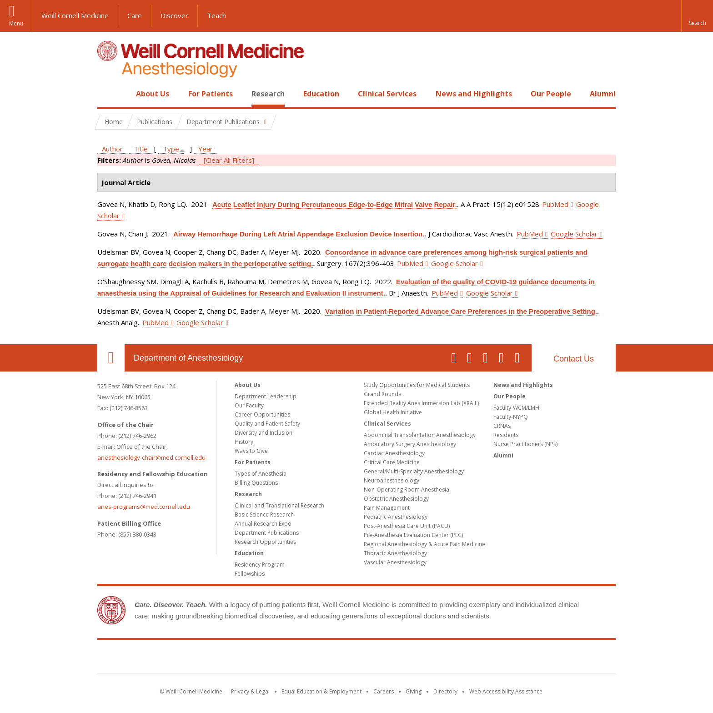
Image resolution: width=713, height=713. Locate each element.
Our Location (111, 358)
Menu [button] (16, 23)
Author (112, 148)
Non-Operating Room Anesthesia (406, 489)
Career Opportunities (262, 414)
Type (171, 148)
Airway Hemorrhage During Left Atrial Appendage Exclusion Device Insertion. (298, 234)
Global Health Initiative (393, 412)
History (244, 442)
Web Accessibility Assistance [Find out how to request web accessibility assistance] (505, 691)
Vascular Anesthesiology (395, 562)
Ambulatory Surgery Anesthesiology (410, 444)
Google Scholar (574, 233)
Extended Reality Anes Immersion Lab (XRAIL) (421, 403)
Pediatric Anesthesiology (395, 517)
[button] (697, 16)
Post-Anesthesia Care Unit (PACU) (407, 526)
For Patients (210, 94)
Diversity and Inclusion (263, 433)
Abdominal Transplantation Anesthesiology (420, 435)
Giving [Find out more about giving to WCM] (414, 691)
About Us (152, 94)
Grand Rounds (382, 394)
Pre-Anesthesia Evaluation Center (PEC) (413, 535)
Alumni (603, 94)
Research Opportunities (265, 542)
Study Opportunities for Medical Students (417, 385)
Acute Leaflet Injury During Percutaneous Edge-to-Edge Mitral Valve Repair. (334, 204)
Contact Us (573, 358)
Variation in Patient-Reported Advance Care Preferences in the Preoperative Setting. (461, 311)
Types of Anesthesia (260, 473)
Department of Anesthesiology (188, 357)
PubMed (555, 204)
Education (321, 94)
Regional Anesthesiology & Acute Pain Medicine (424, 544)
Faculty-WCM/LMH (516, 408)
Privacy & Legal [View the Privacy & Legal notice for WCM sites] (250, 691)
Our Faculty (249, 405)
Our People (551, 94)
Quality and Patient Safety (267, 423)
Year (205, 148)
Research (268, 94)
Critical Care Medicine (392, 462)
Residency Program (260, 564)
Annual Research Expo (263, 523)
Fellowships (250, 573)
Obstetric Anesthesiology (396, 498)
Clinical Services (387, 94)
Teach (216, 15)
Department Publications (267, 533)
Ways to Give (251, 451)
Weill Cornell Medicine (75, 15)
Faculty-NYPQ (510, 417)
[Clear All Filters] (229, 160)
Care (134, 15)
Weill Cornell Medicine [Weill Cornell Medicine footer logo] (356, 658)
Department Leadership (265, 396)
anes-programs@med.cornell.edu (143, 506)
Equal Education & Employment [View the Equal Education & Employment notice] (321, 691)
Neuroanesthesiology (391, 480)
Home (107, 93)
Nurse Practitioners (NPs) (525, 444)
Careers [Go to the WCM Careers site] (383, 691)
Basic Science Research (264, 514)
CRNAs (502, 426)
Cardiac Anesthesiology (394, 453)
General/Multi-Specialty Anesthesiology (414, 471)
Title (141, 148)
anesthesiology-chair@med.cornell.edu (151, 457)
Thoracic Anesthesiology (395, 553)
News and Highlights (474, 94)
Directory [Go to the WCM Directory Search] (445, 691)
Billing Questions (256, 483)
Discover (174, 15)
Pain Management (387, 508)
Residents (505, 435)
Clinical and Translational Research (279, 505)
